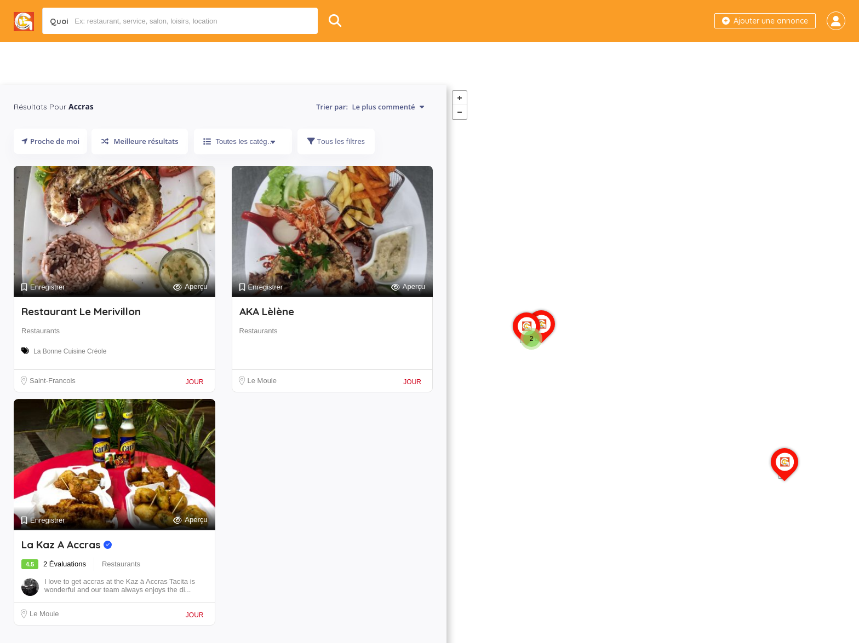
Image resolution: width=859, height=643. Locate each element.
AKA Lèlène (266, 311)
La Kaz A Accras (66, 544)
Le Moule (262, 380)
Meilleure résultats (139, 141)
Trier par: (370, 107)
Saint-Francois (53, 380)
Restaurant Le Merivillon (81, 311)
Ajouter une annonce (765, 21)
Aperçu (190, 287)
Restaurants (40, 331)
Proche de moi (50, 141)
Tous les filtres (335, 141)
